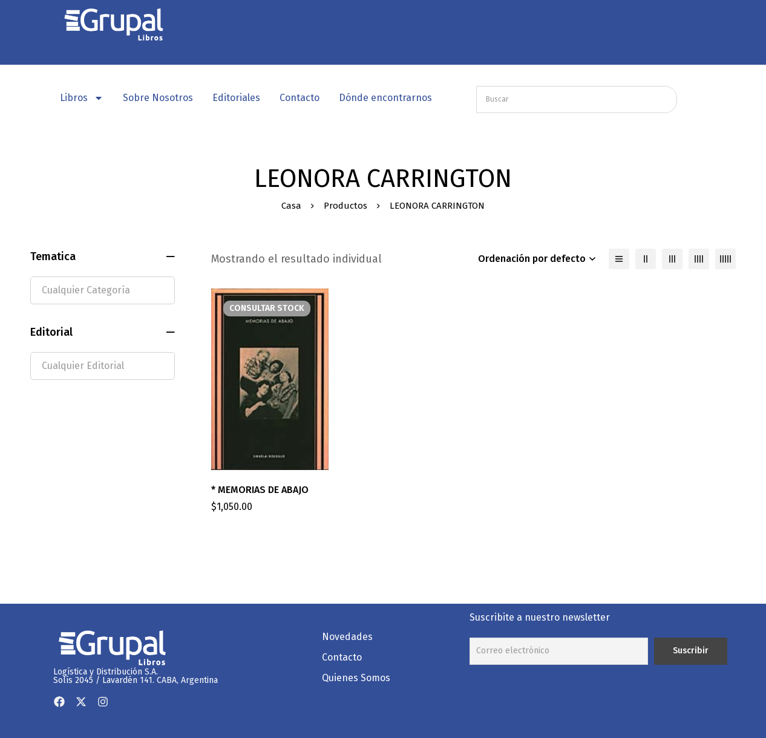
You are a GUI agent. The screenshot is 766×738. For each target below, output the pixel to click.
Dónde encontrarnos (385, 97)
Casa (291, 205)
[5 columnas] (725, 259)
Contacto (299, 97)
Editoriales (236, 97)
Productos (345, 205)
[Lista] (619, 259)
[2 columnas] (645, 259)
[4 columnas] (699, 259)
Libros (81, 98)
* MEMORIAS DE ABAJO (260, 489)
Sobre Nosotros (158, 97)
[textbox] (102, 290)
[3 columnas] (672, 259)
